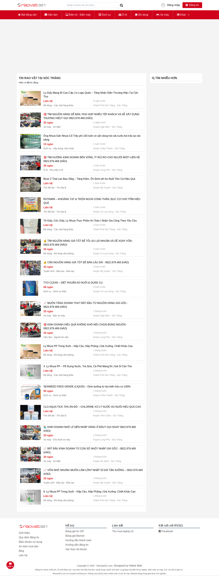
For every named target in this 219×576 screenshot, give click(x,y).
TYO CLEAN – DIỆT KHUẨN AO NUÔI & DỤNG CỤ (73, 282)
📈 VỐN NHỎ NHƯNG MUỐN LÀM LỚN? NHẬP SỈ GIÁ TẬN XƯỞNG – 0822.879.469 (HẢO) (93, 472)
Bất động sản (27, 14)
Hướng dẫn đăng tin (76, 544)
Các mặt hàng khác (63, 105)
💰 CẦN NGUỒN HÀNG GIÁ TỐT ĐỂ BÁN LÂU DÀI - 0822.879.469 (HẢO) (86, 262)
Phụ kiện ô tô (56, 170)
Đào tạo (70, 271)
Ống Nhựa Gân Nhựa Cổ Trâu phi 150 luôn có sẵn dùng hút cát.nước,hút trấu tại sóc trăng (92, 137)
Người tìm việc (61, 337)
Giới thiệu (24, 533)
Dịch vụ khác (59, 291)
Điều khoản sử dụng (30, 542)
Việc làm (51, 14)
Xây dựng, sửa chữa (63, 148)
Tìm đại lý (61, 187)
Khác (181, 14)
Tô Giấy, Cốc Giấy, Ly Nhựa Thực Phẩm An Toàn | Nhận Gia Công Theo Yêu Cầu (90, 220)
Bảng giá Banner (75, 535)
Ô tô (123, 14)
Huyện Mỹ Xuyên (101, 187)
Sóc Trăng (122, 105)
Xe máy (162, 14)
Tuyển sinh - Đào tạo (53, 271)
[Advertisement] (109, 44)
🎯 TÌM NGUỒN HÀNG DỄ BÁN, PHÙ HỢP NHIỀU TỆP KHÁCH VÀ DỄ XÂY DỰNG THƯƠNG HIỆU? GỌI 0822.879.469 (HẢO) (91, 116)
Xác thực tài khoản (76, 549)
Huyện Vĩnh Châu (102, 415)
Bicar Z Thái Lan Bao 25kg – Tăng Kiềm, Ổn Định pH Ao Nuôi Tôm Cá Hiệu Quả (89, 178)
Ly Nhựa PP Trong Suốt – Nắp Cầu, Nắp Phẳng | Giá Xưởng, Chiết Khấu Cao (88, 346)
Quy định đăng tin (29, 537)
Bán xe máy (59, 315)
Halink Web (135, 565)
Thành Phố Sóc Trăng (104, 105)
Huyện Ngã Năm (101, 127)
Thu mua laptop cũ (122, 531)
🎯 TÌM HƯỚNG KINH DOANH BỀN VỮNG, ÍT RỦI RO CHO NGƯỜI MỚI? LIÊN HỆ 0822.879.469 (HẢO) (91, 159)
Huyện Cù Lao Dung (103, 211)
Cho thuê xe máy (61, 439)
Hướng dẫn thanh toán (78, 540)
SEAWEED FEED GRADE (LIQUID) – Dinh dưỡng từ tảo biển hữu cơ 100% (87, 386)
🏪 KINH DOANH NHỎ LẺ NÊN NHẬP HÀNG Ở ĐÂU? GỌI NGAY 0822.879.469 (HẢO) (89, 429)
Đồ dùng (141, 14)
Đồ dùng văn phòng (64, 253)
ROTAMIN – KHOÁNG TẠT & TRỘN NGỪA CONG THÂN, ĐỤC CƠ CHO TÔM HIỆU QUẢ (91, 201)
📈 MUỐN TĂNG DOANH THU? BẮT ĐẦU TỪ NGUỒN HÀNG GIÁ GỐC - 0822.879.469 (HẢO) (85, 305)
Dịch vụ (105, 14)
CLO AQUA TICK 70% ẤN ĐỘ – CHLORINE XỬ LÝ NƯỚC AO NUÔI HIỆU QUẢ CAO (92, 406)
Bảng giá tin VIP (74, 531)
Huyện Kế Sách (101, 461)
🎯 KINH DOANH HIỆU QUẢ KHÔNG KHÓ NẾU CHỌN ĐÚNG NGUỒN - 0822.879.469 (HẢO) (85, 326)
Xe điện (57, 127)
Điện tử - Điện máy (78, 14)
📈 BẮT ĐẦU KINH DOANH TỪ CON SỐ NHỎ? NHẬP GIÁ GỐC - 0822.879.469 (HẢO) (89, 450)
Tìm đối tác (49, 187)
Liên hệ (23, 555)
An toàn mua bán (28, 546)
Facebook (166, 531)
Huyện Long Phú (101, 170)
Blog (21, 550)
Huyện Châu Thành (103, 148)
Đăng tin (192, 5)
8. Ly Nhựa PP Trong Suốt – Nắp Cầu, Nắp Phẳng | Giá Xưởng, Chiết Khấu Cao (89, 491)
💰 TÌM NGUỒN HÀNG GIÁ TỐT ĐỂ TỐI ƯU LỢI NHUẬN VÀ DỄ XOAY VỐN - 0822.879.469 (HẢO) (88, 242)
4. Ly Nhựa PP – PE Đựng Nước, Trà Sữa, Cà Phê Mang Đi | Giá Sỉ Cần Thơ (87, 366)
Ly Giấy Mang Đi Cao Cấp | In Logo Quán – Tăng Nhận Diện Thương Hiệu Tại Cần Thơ (90, 94)
